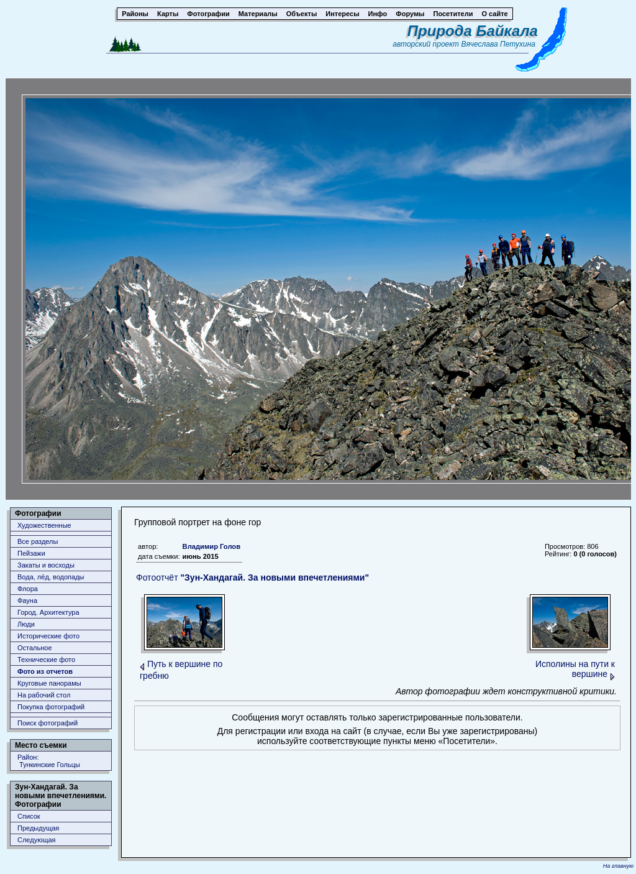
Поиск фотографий (47, 723)
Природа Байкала (472, 30)
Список (28, 816)
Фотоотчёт (252, 577)
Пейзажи (31, 553)
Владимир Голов (212, 546)
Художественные (44, 525)
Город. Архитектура (48, 612)
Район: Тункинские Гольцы (48, 760)
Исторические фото (48, 636)
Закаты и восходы (46, 565)
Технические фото (46, 659)
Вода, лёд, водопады (50, 577)
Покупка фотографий (50, 707)
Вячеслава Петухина (498, 44)
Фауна (27, 600)
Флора (27, 588)
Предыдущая (38, 828)
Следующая (36, 840)
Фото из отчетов (45, 671)
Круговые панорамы (49, 683)
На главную (618, 866)
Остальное (34, 647)
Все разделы (37, 541)
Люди (26, 624)
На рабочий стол (43, 695)
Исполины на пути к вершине (575, 669)
